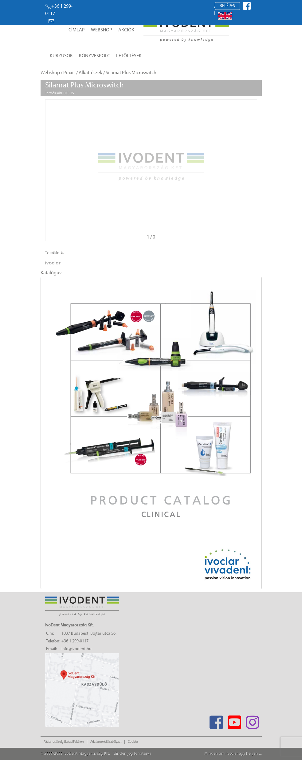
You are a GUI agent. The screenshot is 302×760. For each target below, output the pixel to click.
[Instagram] (253, 720)
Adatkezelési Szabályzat (105, 742)
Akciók (126, 30)
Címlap (77, 30)
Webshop (101, 30)
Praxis (69, 72)
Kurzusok (61, 56)
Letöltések (129, 56)
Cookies (133, 742)
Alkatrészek (90, 72)
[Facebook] (216, 720)
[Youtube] (235, 720)
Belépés (227, 6)
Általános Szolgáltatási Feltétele (64, 742)
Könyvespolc (94, 56)
